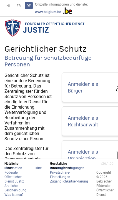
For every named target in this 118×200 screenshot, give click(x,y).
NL (8, 5)
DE (29, 5)
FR (19, 5)
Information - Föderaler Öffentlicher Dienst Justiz (14, 174)
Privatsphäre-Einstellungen (60, 174)
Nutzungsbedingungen (67, 168)
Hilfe (38, 168)
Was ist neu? (14, 194)
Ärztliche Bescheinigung (15, 187)
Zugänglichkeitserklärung (69, 181)
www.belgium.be (53, 12)
